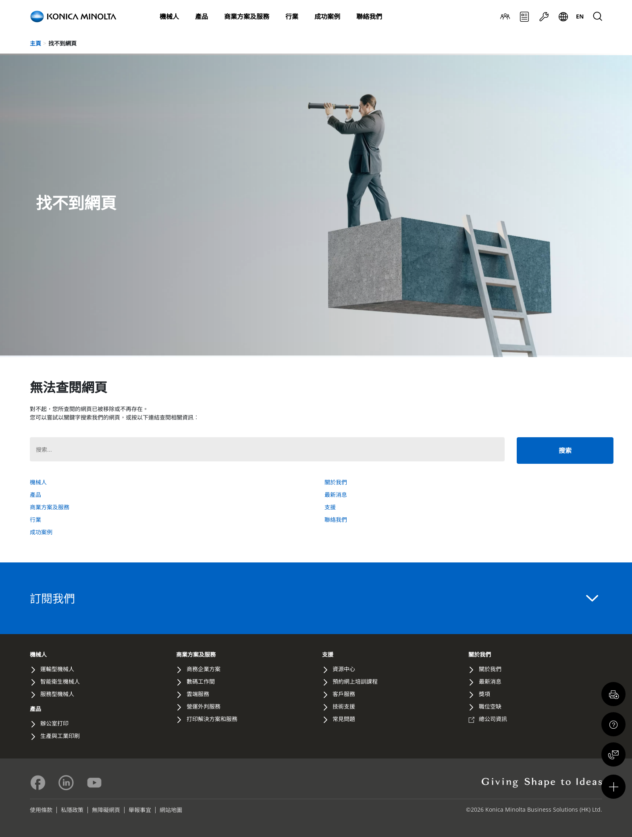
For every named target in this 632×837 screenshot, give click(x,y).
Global (563, 16)
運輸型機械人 (57, 669)
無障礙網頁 (106, 810)
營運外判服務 (203, 706)
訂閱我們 (314, 598)
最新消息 (524, 17)
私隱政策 (72, 810)
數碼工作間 (201, 681)
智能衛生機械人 (60, 681)
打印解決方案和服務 (212, 719)
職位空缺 (490, 706)
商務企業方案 (203, 669)
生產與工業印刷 (60, 736)
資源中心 (344, 669)
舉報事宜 (140, 810)
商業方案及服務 (246, 16)
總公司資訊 (493, 719)
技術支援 (344, 706)
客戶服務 (344, 694)
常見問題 (344, 719)
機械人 (169, 16)
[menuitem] (580, 16)
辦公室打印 (54, 723)
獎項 (484, 694)
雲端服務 (198, 694)
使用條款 (41, 810)
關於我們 (505, 17)
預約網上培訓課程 (355, 681)
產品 (201, 16)
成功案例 (327, 16)
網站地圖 (171, 810)
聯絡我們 (369, 16)
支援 (544, 16)
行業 (291, 16)
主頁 (35, 43)
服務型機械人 (57, 694)
